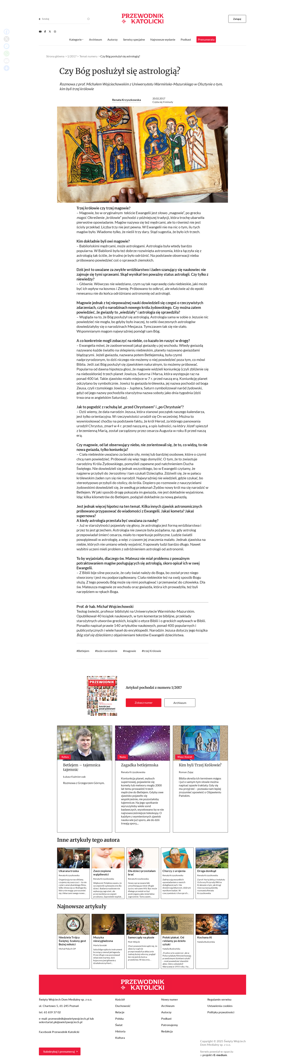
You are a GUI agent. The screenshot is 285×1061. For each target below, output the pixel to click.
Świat (119, 1025)
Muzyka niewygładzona (103, 939)
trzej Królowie (152, 651)
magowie (130, 651)
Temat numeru (88, 56)
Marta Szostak (100, 945)
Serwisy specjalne (134, 39)
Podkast (186, 39)
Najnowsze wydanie (162, 39)
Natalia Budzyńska (171, 948)
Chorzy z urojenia (173, 871)
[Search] (39, 18)
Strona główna (55, 56)
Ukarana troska (69, 871)
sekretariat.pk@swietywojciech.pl (60, 1022)
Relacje (120, 1012)
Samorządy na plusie (141, 937)
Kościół (120, 999)
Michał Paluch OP (67, 948)
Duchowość (123, 1005)
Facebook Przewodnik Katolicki (59, 1032)
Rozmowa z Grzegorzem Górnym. (84, 783)
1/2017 (176, 687)
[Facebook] (45, 31)
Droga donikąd (206, 871)
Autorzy (112, 39)
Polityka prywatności (220, 1012)
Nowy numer (169, 999)
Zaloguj (237, 18)
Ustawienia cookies (219, 1005)
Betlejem (83, 651)
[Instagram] (55, 31)
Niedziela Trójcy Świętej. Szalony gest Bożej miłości (72, 941)
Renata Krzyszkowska (126, 99)
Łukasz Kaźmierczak (74, 776)
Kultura (120, 1037)
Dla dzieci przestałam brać (142, 872)
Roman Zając (186, 772)
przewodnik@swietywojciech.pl (68, 1018)
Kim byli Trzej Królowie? (200, 765)
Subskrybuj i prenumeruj (59, 1051)
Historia (120, 1031)
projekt (214, 1055)
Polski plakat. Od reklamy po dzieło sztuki (174, 941)
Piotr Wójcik (134, 941)
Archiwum (179, 702)
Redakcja (167, 1031)
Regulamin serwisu (219, 999)
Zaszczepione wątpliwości (102, 872)
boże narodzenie (107, 651)
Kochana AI (204, 937)
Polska (119, 1018)
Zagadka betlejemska (139, 765)
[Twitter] (50, 31)
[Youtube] (40, 31)
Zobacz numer (143, 702)
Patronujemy (169, 1025)
